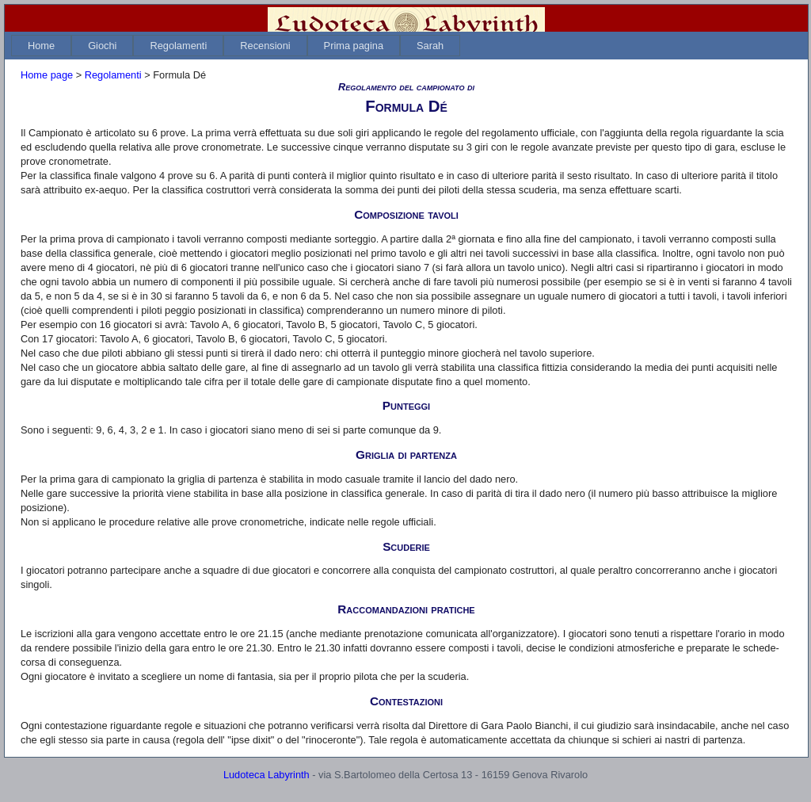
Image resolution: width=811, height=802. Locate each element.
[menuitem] (41, 45)
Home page (47, 75)
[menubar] (235, 45)
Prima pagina (353, 46)
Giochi (102, 46)
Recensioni (265, 46)
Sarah (430, 46)
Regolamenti (178, 46)
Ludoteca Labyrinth (266, 775)
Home (41, 46)
